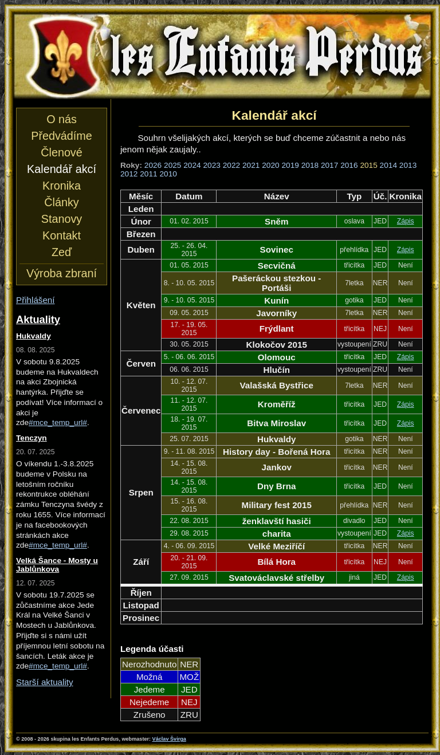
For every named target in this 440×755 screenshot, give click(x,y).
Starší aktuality (44, 682)
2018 (310, 165)
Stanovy (61, 219)
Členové (61, 152)
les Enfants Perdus (222, 56)
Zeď (62, 252)
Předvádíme (61, 135)
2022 (231, 165)
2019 (289, 165)
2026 (153, 165)
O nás (61, 119)
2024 (192, 165)
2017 (329, 165)
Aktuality (38, 319)
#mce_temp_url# (58, 422)
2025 (172, 165)
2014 (388, 165)
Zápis (405, 221)
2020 (270, 165)
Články (61, 202)
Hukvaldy (33, 336)
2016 (349, 165)
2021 (251, 165)
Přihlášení (35, 300)
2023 (212, 165)
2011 (148, 174)
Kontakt (61, 235)
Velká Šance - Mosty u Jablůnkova (57, 564)
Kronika (61, 185)
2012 (129, 174)
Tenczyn (31, 438)
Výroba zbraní (61, 273)
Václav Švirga (169, 739)
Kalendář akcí (61, 169)
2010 (167, 174)
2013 (408, 165)
